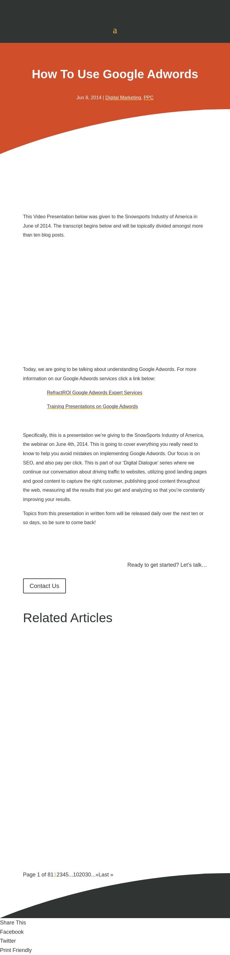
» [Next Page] (97, 875)
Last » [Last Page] (106, 875)
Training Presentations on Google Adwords (92, 406)
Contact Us (44, 586)
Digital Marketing (123, 97)
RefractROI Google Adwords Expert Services (94, 392)
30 (88, 875)
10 (76, 875)
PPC (149, 97)
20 (82, 875)
